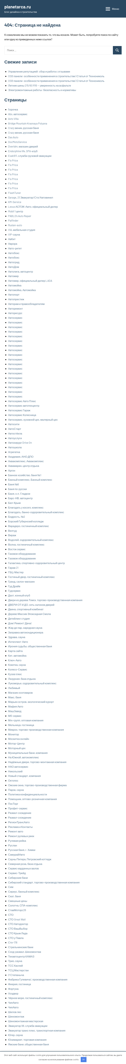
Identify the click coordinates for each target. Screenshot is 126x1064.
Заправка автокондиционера (25, 632)
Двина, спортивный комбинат (26, 609)
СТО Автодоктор (18, 923)
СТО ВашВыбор (17, 928)
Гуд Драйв (14, 586)
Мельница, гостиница (21, 724)
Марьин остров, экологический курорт (31, 701)
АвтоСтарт (14, 428)
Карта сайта (15, 650)
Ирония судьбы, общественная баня (30, 646)
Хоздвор (13, 993)
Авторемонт (15, 308)
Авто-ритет (15, 248)
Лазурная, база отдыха (22, 678)
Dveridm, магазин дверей (23, 146)
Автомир (13, 276)
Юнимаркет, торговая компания (27, 1039)
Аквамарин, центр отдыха (23, 465)
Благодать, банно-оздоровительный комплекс (36, 512)
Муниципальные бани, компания (28, 752)
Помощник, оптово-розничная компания (32, 798)
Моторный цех (16, 748)
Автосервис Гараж (19, 410)
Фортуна (13, 988)
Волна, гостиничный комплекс (26, 544)
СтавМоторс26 (17, 910)
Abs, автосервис (17, 114)
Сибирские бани (18, 877)
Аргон (11, 470)
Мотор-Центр (16, 743)
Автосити (13, 424)
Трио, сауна (15, 960)
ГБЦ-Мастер (16, 572)
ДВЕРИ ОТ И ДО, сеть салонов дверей (31, 604)
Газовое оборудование (22, 553)
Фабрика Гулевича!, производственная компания (37, 979)
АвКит (12, 238)
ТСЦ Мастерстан (18, 970)
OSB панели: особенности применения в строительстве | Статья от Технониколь (56, 76)
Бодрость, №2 (16, 516)
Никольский (15, 771)
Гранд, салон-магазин (21, 581)
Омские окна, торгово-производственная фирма (37, 785)
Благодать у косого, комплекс (25, 507)
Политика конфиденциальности (27, 794)
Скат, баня (14, 896)
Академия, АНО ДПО (20, 456)
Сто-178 (12, 942)
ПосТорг (13, 803)
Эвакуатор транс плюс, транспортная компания (36, 1030)
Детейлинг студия (19, 618)
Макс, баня (14, 697)
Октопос (13, 780)
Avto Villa (13, 118)
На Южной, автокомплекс (23, 757)
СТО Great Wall (17, 919)
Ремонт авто (15, 831)
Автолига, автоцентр (20, 271)
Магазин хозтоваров (20, 692)
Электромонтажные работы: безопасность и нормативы (42, 89)
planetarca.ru (17, 6)
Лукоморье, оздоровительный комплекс (32, 683)
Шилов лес (14, 1011)
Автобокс (13, 252)
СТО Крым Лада (17, 933)
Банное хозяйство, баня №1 (24, 475)
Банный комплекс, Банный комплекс (30, 479)
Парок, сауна (16, 789)
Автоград (13, 262)
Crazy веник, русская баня (23, 127)
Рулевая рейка (17, 840)
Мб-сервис (14, 715)
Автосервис (15, 317)
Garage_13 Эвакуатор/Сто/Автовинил (30, 197)
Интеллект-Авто (18, 641)
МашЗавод (14, 711)
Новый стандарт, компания (24, 775)
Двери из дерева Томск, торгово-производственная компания (45, 600)
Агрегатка (14, 451)
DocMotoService (17, 141)
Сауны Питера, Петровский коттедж (29, 859)
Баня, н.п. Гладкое (19, 493)
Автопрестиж (16, 299)
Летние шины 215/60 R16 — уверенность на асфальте (39, 85)
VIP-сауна (14, 234)
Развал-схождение (19, 812)
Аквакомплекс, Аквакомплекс (26, 461)
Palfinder (13, 220)
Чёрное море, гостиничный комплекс (30, 997)
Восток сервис (16, 549)
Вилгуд (12, 530)
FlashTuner (14, 192)
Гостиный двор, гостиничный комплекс (31, 576)
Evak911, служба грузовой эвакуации (29, 155)
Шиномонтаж (16, 1016)
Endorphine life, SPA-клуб (22, 151)
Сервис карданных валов (23, 868)
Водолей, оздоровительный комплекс (31, 539)
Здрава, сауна (16, 637)
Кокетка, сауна (17, 664)
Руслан (12, 845)
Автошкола (15, 447)
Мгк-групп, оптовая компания (25, 720)
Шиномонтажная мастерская (25, 1021)
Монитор (13, 734)
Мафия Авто (15, 706)
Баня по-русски (17, 488)
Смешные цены (17, 900)
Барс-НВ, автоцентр (20, 498)
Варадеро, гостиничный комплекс (28, 525)
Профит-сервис (17, 808)
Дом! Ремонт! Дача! (20, 623)
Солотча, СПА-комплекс (23, 905)
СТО (11, 914)
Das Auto (13, 137)
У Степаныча (16, 974)
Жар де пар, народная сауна (25, 627)
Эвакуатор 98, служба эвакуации (27, 1025)
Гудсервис (14, 590)
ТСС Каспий (15, 965)
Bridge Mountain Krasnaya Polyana (27, 123)
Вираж (12, 535)
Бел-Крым (14, 502)
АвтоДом (13, 266)
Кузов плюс (15, 674)
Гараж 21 (13, 567)
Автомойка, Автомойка (22, 290)
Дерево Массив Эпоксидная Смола (29, 613)
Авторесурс (15, 313)
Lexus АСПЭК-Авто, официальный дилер (33, 206)
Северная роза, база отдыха (25, 863)
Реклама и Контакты (20, 826)
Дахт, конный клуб (19, 595)
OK (83, 1059)
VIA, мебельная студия (21, 229)
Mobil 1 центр (15, 211)
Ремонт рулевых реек (21, 836)
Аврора (12, 243)
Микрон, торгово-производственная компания (36, 729)
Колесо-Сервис (17, 669)
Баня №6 (13, 484)
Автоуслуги (15, 438)
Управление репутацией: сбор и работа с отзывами (39, 71)
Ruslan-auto (15, 225)
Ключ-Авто (14, 660)
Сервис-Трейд (17, 873)
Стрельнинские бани (20, 947)
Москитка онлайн (18, 738)
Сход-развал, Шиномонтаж (24, 951)
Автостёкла (15, 433)
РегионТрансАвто (19, 822)
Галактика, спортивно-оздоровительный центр (36, 563)
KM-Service (14, 201)
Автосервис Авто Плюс (22, 401)
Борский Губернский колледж (26, 521)
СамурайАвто (16, 854)
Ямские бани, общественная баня (28, 1044)
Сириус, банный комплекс (23, 891)
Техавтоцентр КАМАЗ (21, 956)
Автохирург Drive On (20, 442)
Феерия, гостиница (19, 984)
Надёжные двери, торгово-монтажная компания (37, 761)
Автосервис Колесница (22, 414)
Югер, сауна (15, 1034)
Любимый (14, 687)
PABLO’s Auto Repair (19, 215)
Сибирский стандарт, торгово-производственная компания (43, 882)
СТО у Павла (16, 937)
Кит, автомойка (17, 655)
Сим (10, 886)
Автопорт (14, 294)
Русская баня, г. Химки (21, 849)
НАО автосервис (18, 766)
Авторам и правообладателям (26, 303)
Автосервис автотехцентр (23, 405)
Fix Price (13, 160)
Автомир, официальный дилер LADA (30, 280)
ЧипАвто (13, 1002)
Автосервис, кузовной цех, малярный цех (33, 419)
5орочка (13, 109)
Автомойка (14, 285)
